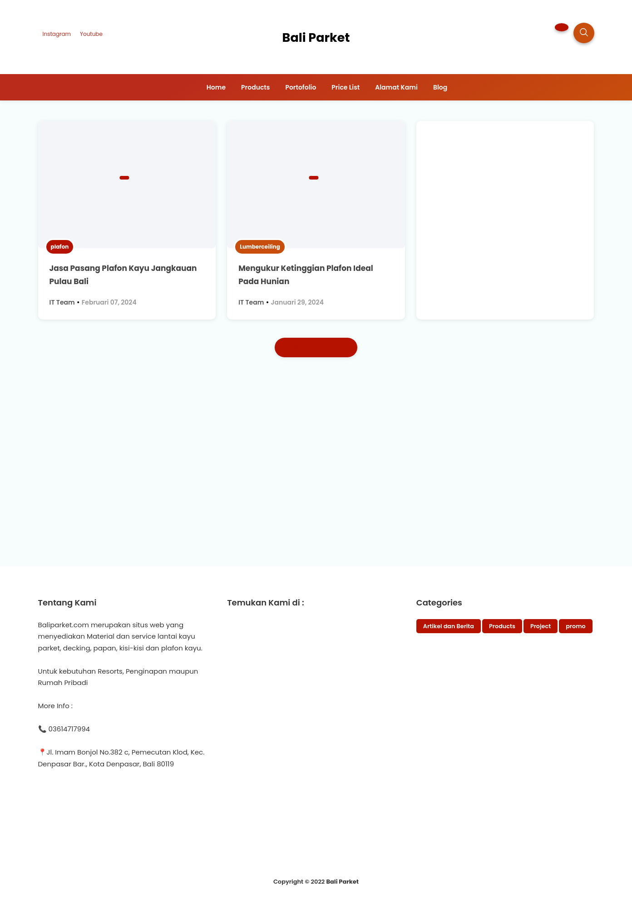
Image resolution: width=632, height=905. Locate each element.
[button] (561, 27)
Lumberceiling (260, 246)
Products (502, 626)
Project (540, 626)
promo (576, 626)
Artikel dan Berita (448, 626)
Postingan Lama (316, 347)
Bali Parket (342, 881)
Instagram (57, 34)
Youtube (91, 34)
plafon (60, 246)
